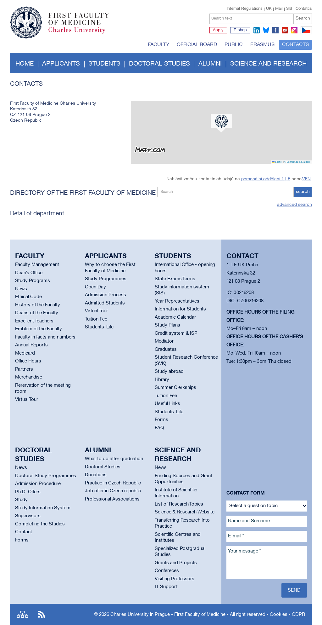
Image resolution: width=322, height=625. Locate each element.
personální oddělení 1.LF (265, 179)
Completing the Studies (40, 524)
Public (234, 45)
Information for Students (180, 309)
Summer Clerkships (175, 387)
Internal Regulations (245, 9)
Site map (22, 614)
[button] (221, 123)
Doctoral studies (159, 64)
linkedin (256, 30)
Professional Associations (112, 499)
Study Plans (167, 325)
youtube (285, 30)
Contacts (295, 45)
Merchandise (28, 377)
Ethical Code (28, 297)
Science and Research (268, 64)
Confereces (167, 571)
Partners (24, 369)
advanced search (294, 205)
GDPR (298, 614)
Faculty (158, 45)
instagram (294, 30)
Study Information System (42, 508)
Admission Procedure (38, 484)
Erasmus (262, 45)
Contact (23, 532)
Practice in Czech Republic (113, 483)
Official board (197, 45)
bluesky (266, 30)
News (21, 289)
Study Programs (32, 281)
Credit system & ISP (176, 333)
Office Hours (28, 361)
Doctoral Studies (102, 467)
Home (24, 64)
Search (303, 18)
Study (21, 500)
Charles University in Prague (82, 33)
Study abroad (169, 371)
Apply (218, 30)
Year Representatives (177, 301)
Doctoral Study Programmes (45, 476)
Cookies (278, 614)
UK (269, 9)
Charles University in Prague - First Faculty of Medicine (167, 614)
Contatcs (304, 9)
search (303, 192)
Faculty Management (37, 265)
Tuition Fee (96, 319)
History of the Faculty (37, 305)
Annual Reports (31, 345)
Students (104, 64)
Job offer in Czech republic (113, 491)
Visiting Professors (174, 579)
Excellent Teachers (34, 321)
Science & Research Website (184, 512)
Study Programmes (105, 279)
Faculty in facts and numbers (45, 337)
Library (162, 380)
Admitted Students (105, 303)
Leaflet (277, 161)
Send (294, 590)
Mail (279, 9)
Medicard (25, 353)
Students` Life (99, 327)
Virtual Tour (26, 399)
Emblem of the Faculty (38, 329)
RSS (41, 614)
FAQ (159, 428)
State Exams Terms (175, 279)
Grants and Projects (176, 563)
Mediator (164, 341)
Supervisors (28, 516)
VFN (306, 179)
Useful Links (167, 404)
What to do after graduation (114, 459)
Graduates (166, 349)
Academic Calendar (175, 317)
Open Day (95, 287)
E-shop (240, 30)
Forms (161, 420)
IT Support (166, 587)
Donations (96, 475)
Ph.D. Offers (28, 492)
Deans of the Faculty (36, 313)
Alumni (210, 64)
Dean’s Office (28, 273)
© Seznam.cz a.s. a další (297, 161)
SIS (289, 9)
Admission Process (105, 295)
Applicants (61, 64)
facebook (275, 30)
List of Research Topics (179, 504)
